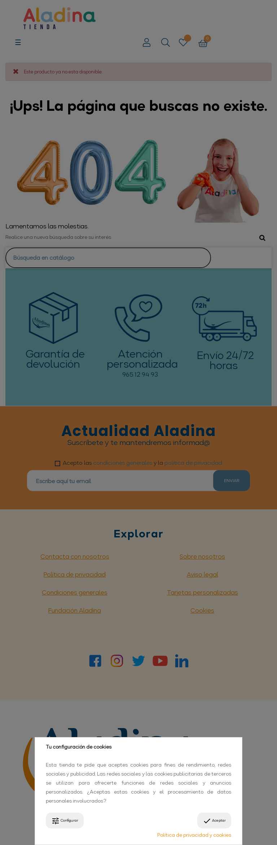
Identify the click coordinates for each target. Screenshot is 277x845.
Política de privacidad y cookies (194, 835)
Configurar (64, 821)
